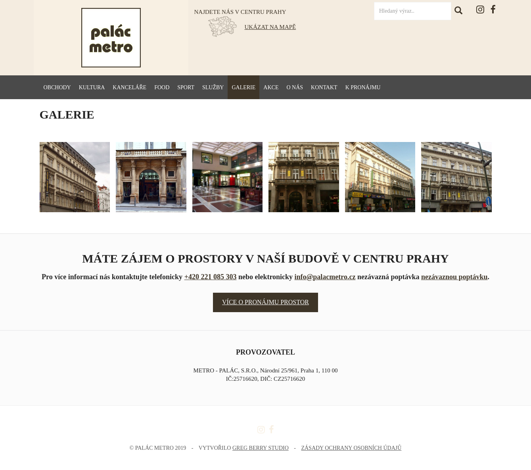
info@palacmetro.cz (325, 277)
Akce (270, 87)
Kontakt (324, 87)
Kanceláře (129, 87)
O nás (294, 87)
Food (161, 87)
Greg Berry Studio (260, 448)
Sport (185, 87)
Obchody (57, 87)
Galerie (243, 87)
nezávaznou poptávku (454, 277)
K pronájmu (363, 87)
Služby (213, 87)
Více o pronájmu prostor (265, 302)
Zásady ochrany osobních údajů (351, 448)
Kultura (92, 87)
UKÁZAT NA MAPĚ (270, 27)
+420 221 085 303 (210, 277)
